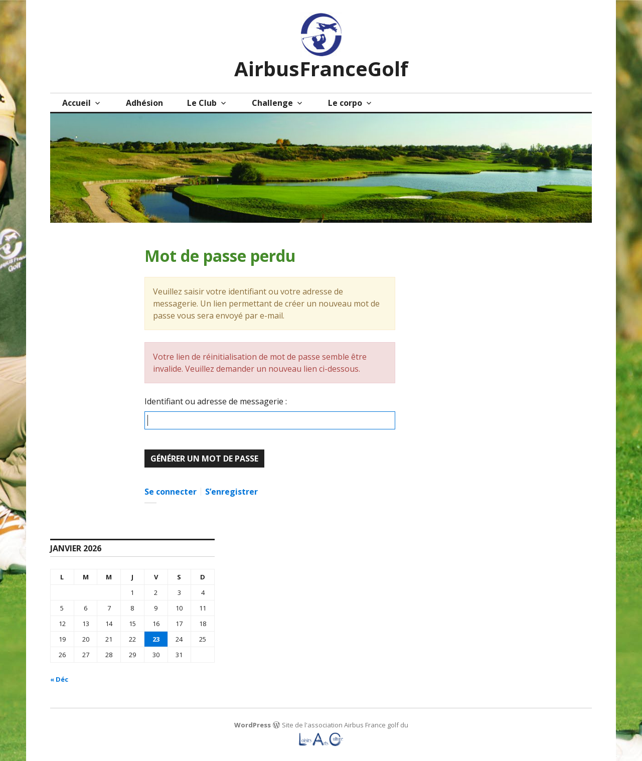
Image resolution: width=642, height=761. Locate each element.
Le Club (202, 102)
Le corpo (345, 102)
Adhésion (144, 102)
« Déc (59, 679)
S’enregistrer (231, 492)
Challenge (272, 102)
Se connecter (170, 492)
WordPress (252, 724)
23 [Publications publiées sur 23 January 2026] (155, 639)
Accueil (76, 102)
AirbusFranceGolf (321, 68)
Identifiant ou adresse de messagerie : (215, 401)
